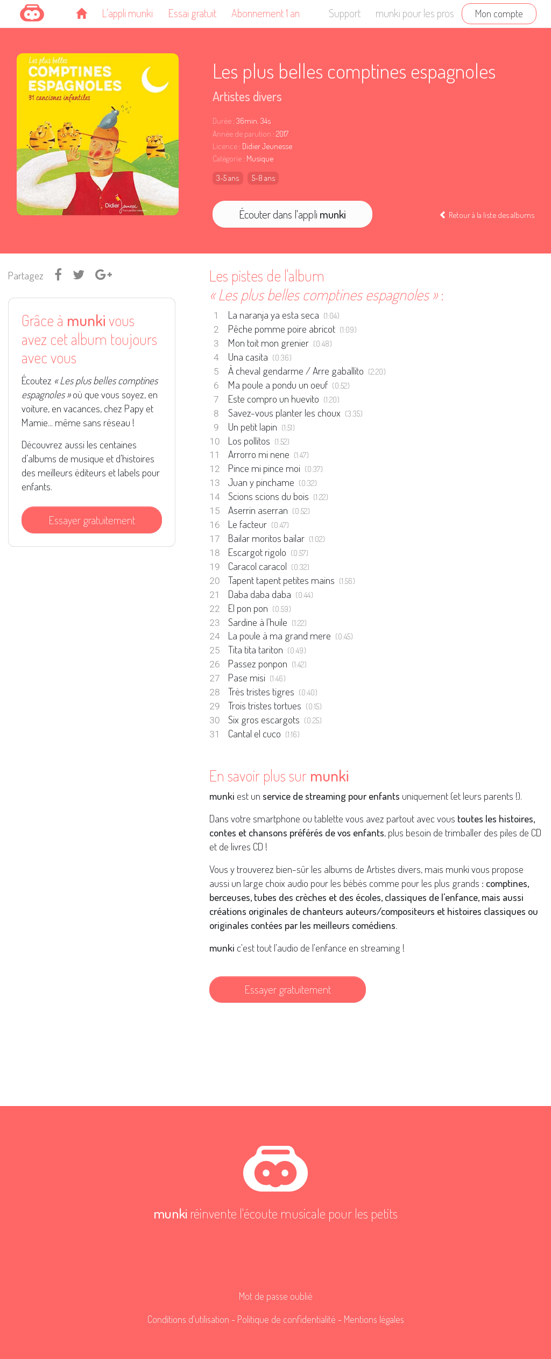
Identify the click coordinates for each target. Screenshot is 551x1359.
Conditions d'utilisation (188, 1319)
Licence (225, 146)
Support (345, 13)
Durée (222, 121)
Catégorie (227, 158)
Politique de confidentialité (286, 1319)
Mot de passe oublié (276, 1296)
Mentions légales (374, 1319)
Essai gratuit (192, 13)
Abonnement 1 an (265, 13)
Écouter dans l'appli (292, 214)
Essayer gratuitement (91, 520)
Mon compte (499, 13)
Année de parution (242, 134)
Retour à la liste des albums (486, 214)
